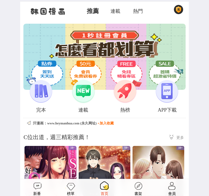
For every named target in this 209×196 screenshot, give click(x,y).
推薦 (93, 11)
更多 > (176, 137)
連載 (115, 11)
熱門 (138, 11)
